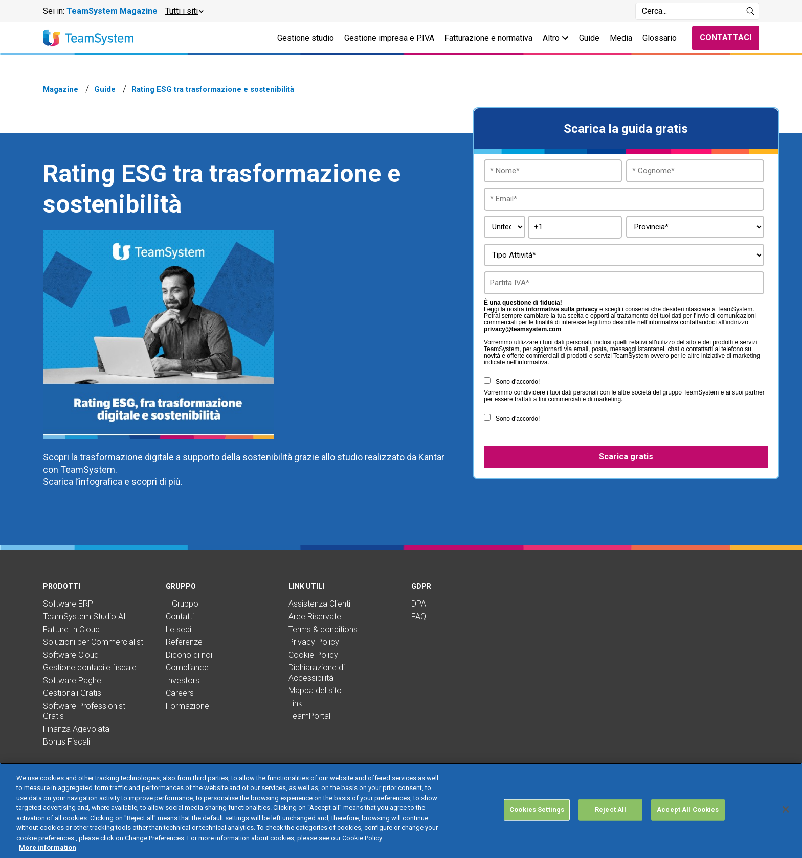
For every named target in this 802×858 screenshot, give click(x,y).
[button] (184, 11)
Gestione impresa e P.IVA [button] (389, 38)
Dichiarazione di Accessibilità (316, 673)
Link (295, 703)
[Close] (785, 809)
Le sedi (178, 629)
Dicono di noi (189, 655)
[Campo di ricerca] (688, 11)
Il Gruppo (182, 604)
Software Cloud (71, 655)
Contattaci (725, 37)
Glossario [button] (659, 38)
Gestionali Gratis (72, 693)
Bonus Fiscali (66, 742)
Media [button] (621, 38)
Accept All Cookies (688, 810)
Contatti (180, 616)
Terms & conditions (323, 629)
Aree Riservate (314, 616)
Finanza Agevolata (76, 729)
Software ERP (68, 604)
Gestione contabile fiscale (90, 668)
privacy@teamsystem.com (522, 329)
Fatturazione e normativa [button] (488, 38)
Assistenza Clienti (319, 604)
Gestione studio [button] (305, 38)
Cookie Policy (313, 655)
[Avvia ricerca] (750, 11)
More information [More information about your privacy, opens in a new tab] (47, 847)
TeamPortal (309, 716)
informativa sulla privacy (562, 309)
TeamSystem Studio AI (84, 616)
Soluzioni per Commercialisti (94, 642)
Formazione (187, 706)
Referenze (184, 642)
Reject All (610, 810)
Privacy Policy (313, 642)
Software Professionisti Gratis (85, 711)
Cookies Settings (536, 810)
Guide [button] (589, 38)
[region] (401, 810)
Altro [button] (556, 38)
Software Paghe (72, 680)
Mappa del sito (315, 690)
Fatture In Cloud (71, 629)
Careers (180, 693)
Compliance (187, 668)
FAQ (418, 616)
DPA (418, 604)
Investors (182, 680)
